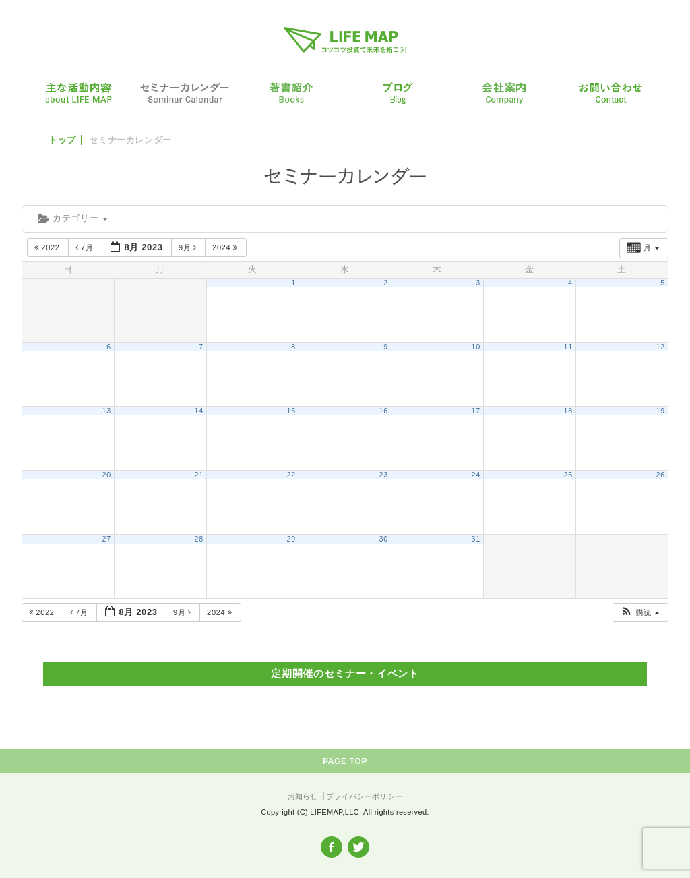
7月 (85, 247)
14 (199, 411)
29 (291, 539)
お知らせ (303, 796)
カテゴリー (73, 218)
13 (106, 411)
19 (660, 411)
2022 (48, 247)
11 (568, 347)
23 (383, 475)
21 (199, 475)
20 (106, 475)
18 (568, 411)
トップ (62, 140)
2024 (226, 247)
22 (291, 475)
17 (476, 411)
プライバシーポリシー (364, 796)
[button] (639, 613)
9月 (189, 247)
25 (568, 475)
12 (660, 347)
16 (383, 411)
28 (199, 539)
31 (476, 539)
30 (383, 539)
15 (291, 411)
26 (660, 475)
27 (106, 539)
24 (476, 475)
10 (476, 347)
